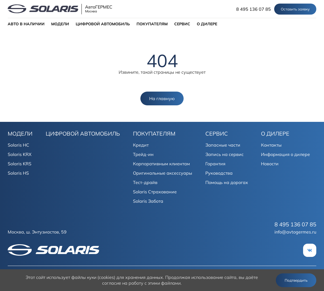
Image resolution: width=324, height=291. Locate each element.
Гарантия (215, 163)
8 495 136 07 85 (253, 9)
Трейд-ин (143, 154)
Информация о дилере (285, 154)
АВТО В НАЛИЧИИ (26, 23)
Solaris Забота (148, 201)
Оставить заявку (295, 9)
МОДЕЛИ (60, 23)
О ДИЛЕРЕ (207, 23)
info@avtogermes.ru (295, 232)
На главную (162, 98)
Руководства (219, 173)
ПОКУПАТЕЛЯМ (152, 23)
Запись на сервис (224, 154)
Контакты (271, 145)
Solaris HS (18, 173)
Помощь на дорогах (226, 182)
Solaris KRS (19, 163)
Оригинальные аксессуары (162, 173)
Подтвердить (296, 280)
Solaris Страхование (155, 191)
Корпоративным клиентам (161, 163)
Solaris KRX (19, 154)
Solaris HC (18, 145)
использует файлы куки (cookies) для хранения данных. (105, 277)
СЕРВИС (182, 23)
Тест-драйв (145, 182)
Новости (270, 163)
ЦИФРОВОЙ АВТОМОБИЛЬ (103, 23)
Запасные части (222, 145)
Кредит (141, 145)
